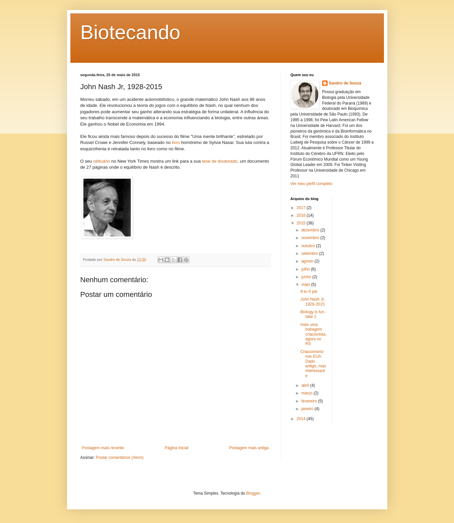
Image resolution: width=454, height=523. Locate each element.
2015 (302, 223)
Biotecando (130, 32)
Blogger (253, 493)
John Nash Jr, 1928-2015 (312, 301)
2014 (302, 418)
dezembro (310, 230)
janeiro (307, 408)
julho (306, 269)
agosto (307, 261)
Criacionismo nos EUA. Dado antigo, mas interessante (313, 363)
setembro (310, 253)
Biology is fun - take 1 (313, 314)
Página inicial (176, 448)
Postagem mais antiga (249, 448)
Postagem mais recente (103, 448)
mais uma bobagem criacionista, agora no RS (313, 334)
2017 (302, 207)
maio (306, 284)
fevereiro (309, 401)
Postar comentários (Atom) (119, 457)
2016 (302, 215)
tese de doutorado (220, 161)
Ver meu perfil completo (312, 183)
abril (305, 385)
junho (306, 277)
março (307, 393)
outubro (308, 245)
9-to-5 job (308, 291)
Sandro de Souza (345, 83)
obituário (101, 161)
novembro (310, 237)
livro (176, 142)
